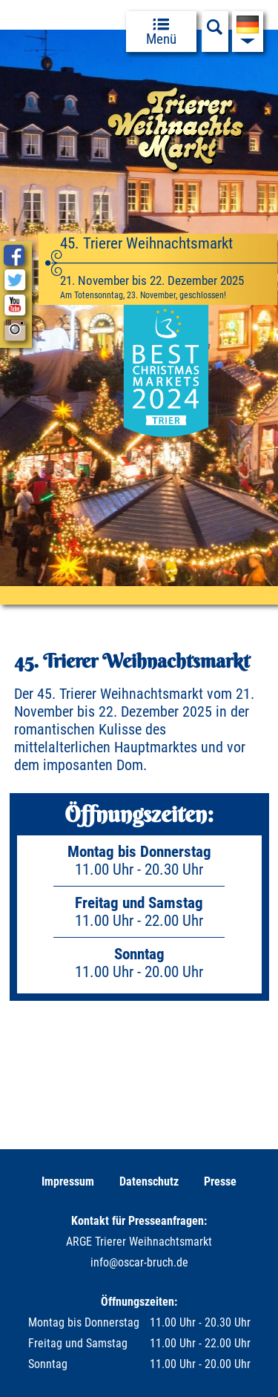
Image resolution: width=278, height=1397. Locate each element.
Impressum (68, 1181)
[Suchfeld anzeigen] (215, 31)
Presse (220, 1181)
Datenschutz (149, 1181)
